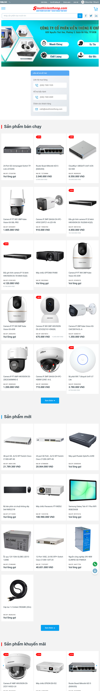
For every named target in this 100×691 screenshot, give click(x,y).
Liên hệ (76, 2)
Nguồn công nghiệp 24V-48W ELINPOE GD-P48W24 (80, 557)
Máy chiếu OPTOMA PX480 (46, 273)
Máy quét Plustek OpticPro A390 (81, 456)
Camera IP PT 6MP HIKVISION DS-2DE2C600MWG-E (16, 378)
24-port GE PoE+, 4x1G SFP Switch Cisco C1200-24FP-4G (49, 457)
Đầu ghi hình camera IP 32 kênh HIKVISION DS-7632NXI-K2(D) (81, 220)
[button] (3, 665)
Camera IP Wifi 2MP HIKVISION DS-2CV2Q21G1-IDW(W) (48, 327)
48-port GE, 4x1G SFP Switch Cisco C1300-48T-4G (17, 457)
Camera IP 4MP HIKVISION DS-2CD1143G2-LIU (15, 684)
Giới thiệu (44, 2)
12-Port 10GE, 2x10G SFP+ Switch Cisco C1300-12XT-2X (49, 557)
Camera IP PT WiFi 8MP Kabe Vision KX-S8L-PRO (14, 220)
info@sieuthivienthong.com (11, 2)
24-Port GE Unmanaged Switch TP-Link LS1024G (17, 167)
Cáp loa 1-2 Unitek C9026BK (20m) (17, 607)
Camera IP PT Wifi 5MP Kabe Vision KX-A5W (14, 327)
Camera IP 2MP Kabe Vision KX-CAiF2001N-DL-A (81, 327)
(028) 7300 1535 (29, 2)
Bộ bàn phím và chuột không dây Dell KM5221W (16, 507)
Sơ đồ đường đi (55, 2)
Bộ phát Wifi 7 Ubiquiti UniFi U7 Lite (81, 378)
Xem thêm (50, 400)
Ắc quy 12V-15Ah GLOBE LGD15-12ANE (16, 557)
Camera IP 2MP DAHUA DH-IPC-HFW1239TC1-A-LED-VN (49, 220)
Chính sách (66, 2)
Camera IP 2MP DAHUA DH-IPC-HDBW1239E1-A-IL (49, 378)
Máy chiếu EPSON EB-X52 (46, 683)
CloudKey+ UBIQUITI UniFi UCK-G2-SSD (81, 167)
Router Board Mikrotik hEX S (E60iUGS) (47, 167)
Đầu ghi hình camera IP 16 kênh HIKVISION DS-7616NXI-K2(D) (15, 274)
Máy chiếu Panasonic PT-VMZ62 (49, 506)
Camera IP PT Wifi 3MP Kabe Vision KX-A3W (80, 274)
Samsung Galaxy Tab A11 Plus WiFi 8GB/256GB (83, 507)
